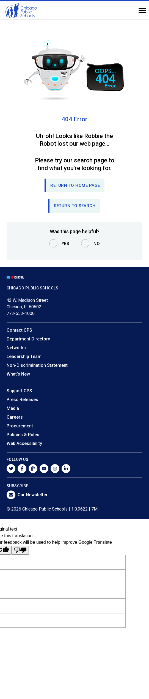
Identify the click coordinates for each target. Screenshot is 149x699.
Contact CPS (19, 330)
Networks (16, 347)
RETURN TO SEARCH (75, 205)
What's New (18, 374)
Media (13, 408)
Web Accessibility (24, 443)
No (96, 243)
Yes (65, 243)
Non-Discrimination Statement (37, 365)
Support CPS (19, 390)
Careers (15, 417)
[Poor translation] (20, 550)
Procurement (20, 426)
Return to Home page (75, 185)
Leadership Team (24, 356)
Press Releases (22, 399)
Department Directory (28, 339)
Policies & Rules (23, 434)
